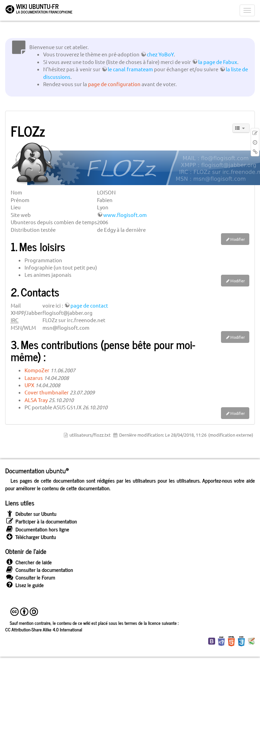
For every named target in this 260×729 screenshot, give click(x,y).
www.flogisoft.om (125, 214)
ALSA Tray (36, 400)
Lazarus (34, 377)
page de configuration (114, 84)
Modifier (237, 239)
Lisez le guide (24, 585)
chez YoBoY (160, 54)
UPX (29, 385)
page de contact (89, 305)
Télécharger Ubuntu (30, 536)
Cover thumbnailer (47, 392)
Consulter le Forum (30, 577)
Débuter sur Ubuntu (30, 513)
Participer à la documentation (41, 521)
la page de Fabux (217, 61)
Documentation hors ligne (37, 529)
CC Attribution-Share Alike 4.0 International (43, 629)
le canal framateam (130, 69)
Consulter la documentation (39, 569)
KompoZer (37, 370)
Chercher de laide (28, 562)
